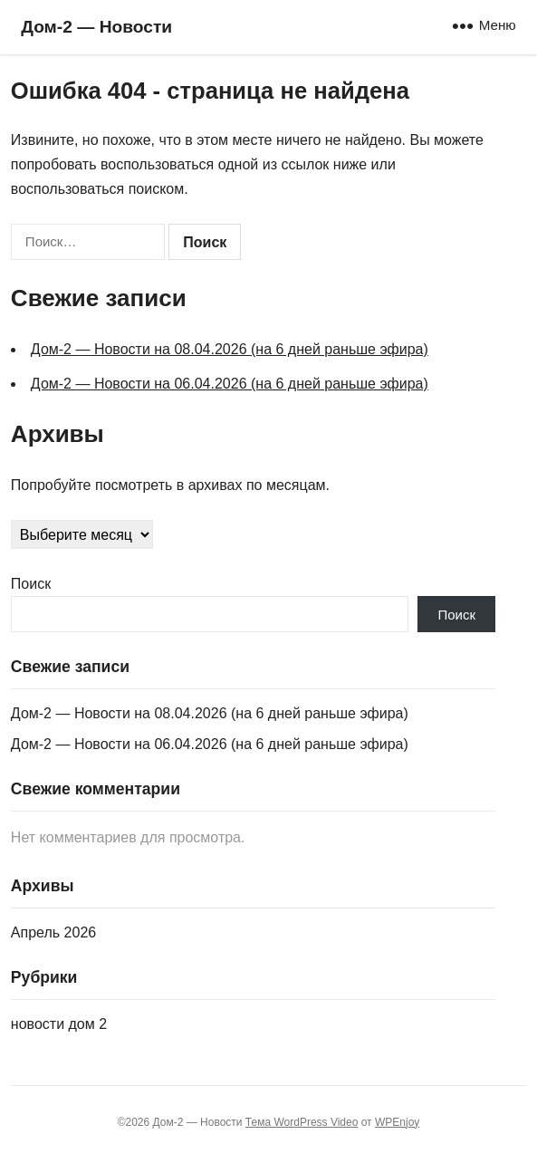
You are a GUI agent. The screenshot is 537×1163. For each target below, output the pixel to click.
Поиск (31, 583)
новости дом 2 (59, 1024)
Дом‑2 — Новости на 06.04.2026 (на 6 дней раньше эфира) (229, 383)
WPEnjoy (397, 1122)
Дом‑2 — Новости (96, 26)
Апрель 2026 (53, 932)
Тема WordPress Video (302, 1122)
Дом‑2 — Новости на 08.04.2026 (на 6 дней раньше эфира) (229, 349)
